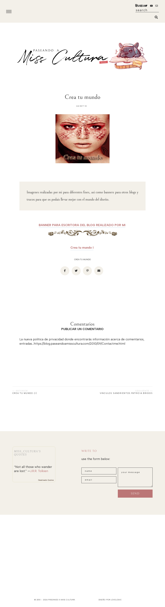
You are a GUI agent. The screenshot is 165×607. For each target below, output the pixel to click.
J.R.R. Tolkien (39, 471)
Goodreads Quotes (46, 480)
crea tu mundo (82, 259)
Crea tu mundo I (81, 247)
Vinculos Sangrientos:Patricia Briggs (126, 393)
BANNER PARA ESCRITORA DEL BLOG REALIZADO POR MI (82, 225)
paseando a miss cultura (61, 600)
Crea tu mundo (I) (24, 393)
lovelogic (116, 600)
